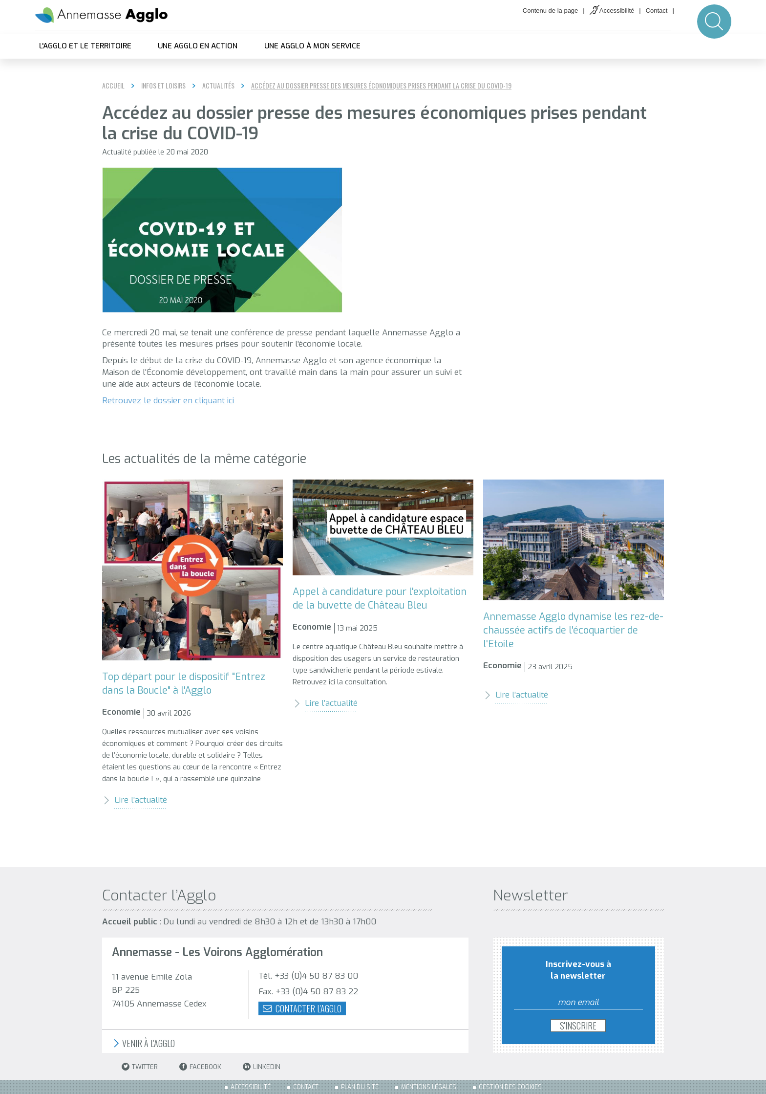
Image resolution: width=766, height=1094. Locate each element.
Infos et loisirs (163, 85)
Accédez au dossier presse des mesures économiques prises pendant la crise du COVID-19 (381, 85)
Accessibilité (617, 10)
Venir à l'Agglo (143, 1043)
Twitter (140, 1067)
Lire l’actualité (134, 800)
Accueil (113, 85)
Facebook (200, 1067)
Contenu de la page (550, 10)
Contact (657, 10)
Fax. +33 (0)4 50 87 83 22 (308, 991)
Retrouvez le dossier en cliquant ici (168, 400)
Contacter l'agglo (302, 1008)
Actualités (218, 85)
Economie (121, 712)
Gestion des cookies (510, 1087)
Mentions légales (428, 1087)
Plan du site (360, 1087)
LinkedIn (261, 1067)
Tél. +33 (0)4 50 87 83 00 (308, 976)
